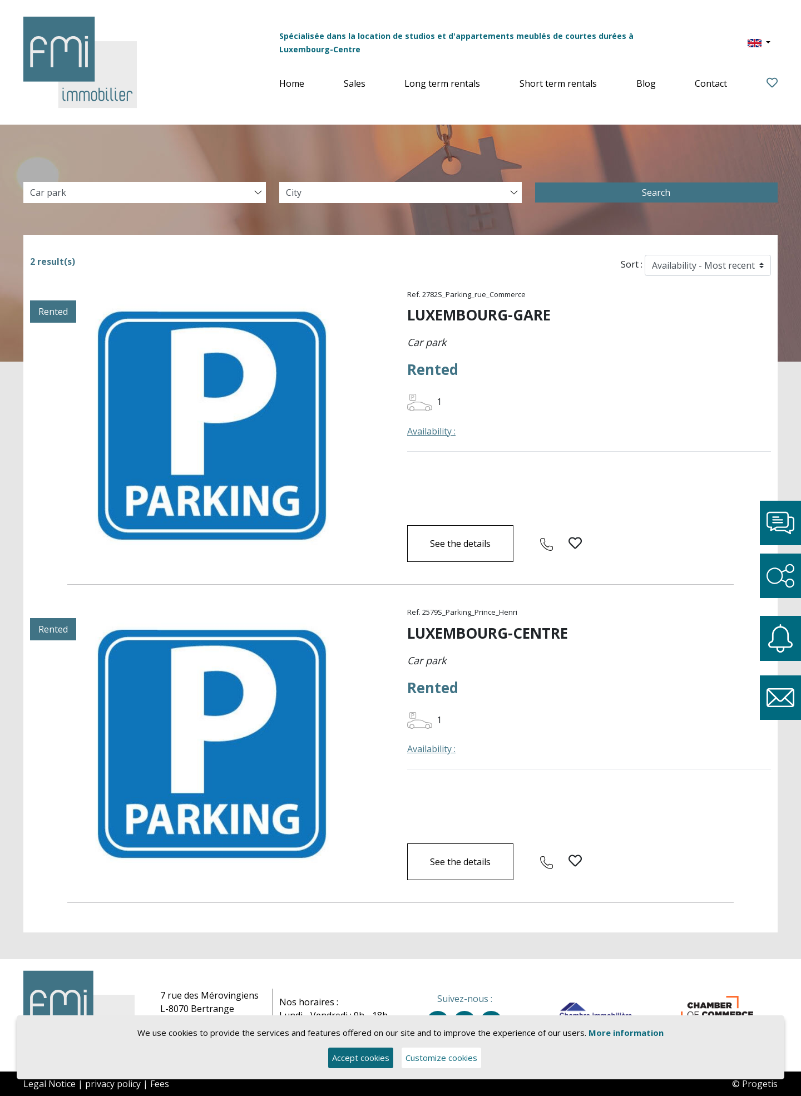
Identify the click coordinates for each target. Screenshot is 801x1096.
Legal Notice (49, 1084)
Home (291, 83)
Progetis (760, 1084)
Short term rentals (558, 83)
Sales (354, 83)
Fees (159, 1084)
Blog (646, 83)
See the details (460, 543)
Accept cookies (360, 1058)
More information (626, 1032)
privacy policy (113, 1084)
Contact (711, 83)
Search (656, 192)
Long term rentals (442, 83)
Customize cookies (441, 1058)
